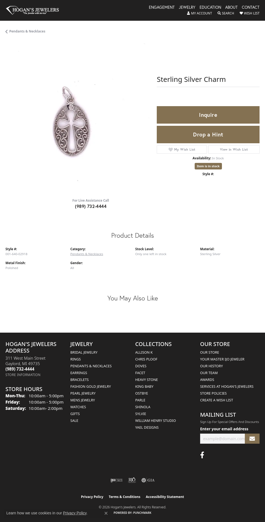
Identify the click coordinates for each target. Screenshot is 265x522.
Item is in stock (208, 166)
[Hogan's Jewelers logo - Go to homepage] (34, 10)
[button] (199, 13)
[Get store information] (23, 374)
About (231, 7)
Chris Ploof (146, 359)
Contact (251, 7)
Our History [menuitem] (211, 365)
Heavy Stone (146, 379)
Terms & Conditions (124, 496)
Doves (140, 365)
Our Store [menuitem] (209, 352)
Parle (140, 400)
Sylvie (140, 413)
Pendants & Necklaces (27, 31)
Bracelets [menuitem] (79, 379)
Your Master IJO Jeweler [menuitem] (222, 359)
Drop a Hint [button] (208, 134)
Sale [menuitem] (74, 420)
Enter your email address (224, 428)
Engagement (162, 7)
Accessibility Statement (165, 496)
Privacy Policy (92, 496)
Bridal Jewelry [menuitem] (83, 352)
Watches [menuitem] (78, 406)
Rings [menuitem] (75, 359)
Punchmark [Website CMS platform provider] (142, 513)
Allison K (144, 352)
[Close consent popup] (106, 513)
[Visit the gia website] (148, 480)
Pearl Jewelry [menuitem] (83, 393)
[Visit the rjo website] (132, 480)
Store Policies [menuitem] (213, 393)
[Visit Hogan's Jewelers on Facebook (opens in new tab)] (202, 455)
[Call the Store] (19, 369)
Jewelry (187, 7)
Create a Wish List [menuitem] (216, 400)
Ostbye (141, 393)
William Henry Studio (155, 420)
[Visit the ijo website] (116, 480)
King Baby (144, 386)
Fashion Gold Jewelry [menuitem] (90, 386)
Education (210, 7)
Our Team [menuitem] (209, 372)
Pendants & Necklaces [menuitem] (91, 365)
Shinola (142, 406)
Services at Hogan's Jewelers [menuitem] (227, 386)
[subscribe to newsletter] (252, 439)
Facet (140, 372)
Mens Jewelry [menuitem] (82, 400)
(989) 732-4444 (90, 206)
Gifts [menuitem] (75, 413)
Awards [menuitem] (207, 379)
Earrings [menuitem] (78, 372)
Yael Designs (147, 427)
